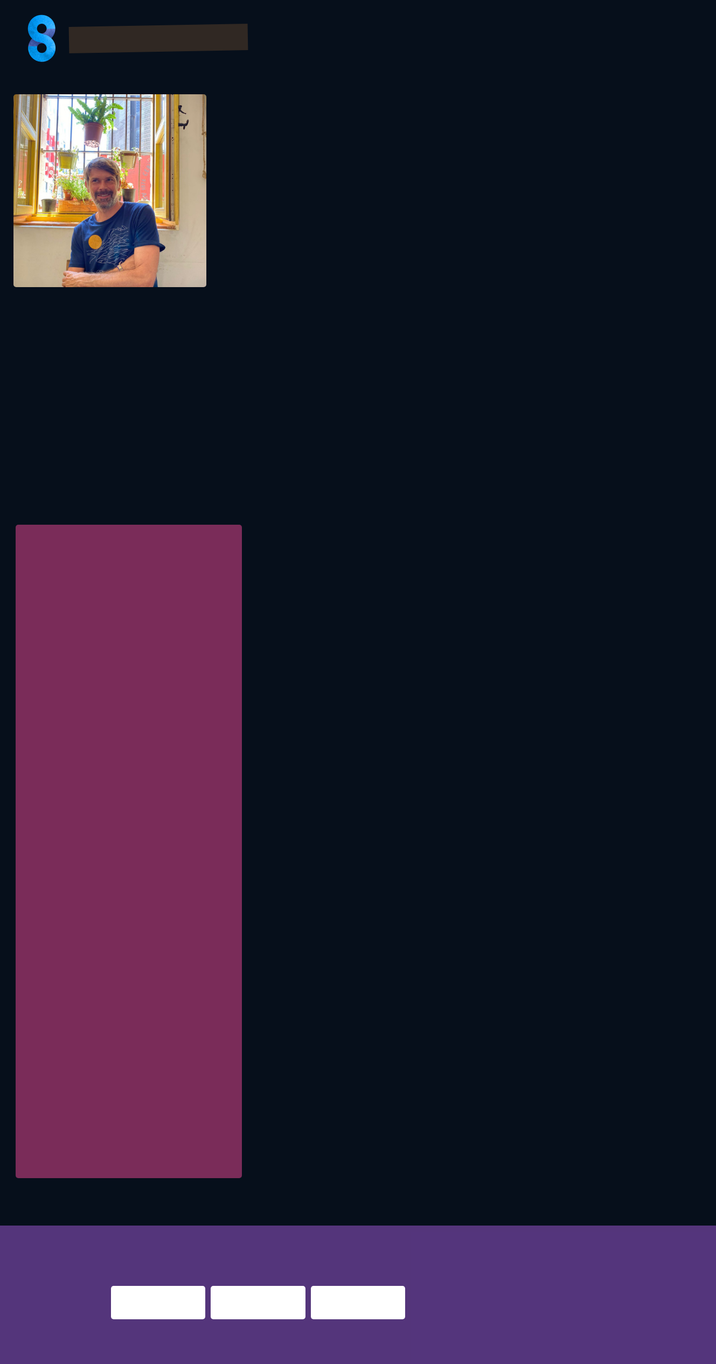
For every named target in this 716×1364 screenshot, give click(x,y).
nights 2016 (633, 1236)
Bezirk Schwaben (94, 1028)
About (667, 40)
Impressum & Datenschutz (184, 1349)
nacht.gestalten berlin (454, 1236)
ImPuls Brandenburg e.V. (104, 1113)
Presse (615, 40)
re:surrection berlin (348, 1236)
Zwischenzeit (57, 1162)
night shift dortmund (251, 1236)
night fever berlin (145, 1236)
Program (354, 40)
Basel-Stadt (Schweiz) (102, 985)
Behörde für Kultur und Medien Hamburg (129, 942)
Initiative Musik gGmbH (103, 1071)
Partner (516, 40)
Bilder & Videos (436, 40)
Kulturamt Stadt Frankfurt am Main (121, 899)
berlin (522, 1236)
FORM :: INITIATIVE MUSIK (99, 585)
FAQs (567, 40)
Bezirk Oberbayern (95, 856)
